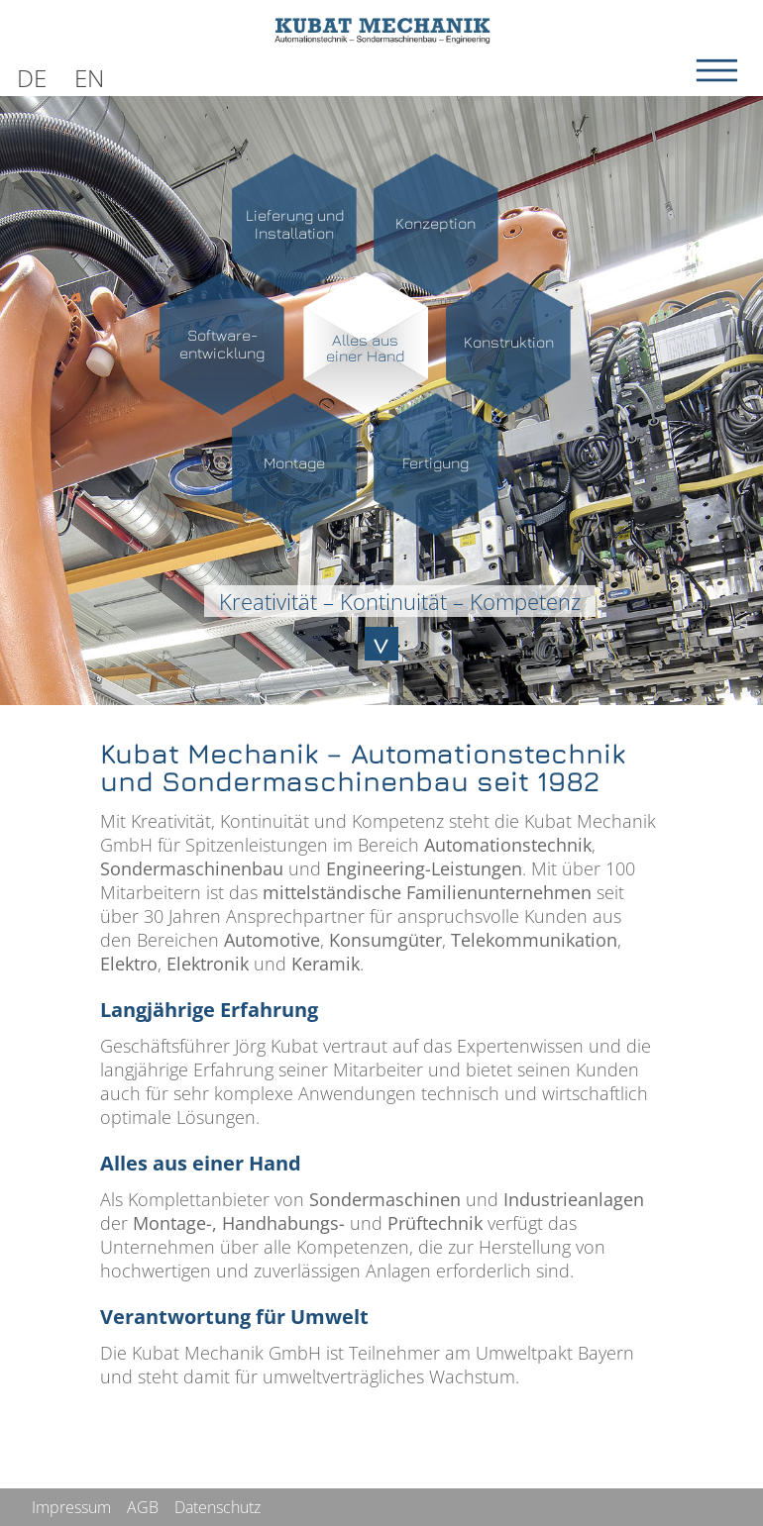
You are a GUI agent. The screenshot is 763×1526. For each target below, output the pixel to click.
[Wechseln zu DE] (31, 74)
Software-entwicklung (222, 343)
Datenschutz (217, 1507)
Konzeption (435, 223)
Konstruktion (509, 342)
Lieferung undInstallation (295, 224)
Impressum (71, 1507)
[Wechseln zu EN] (89, 74)
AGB (143, 1507)
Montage (294, 462)
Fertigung (435, 462)
